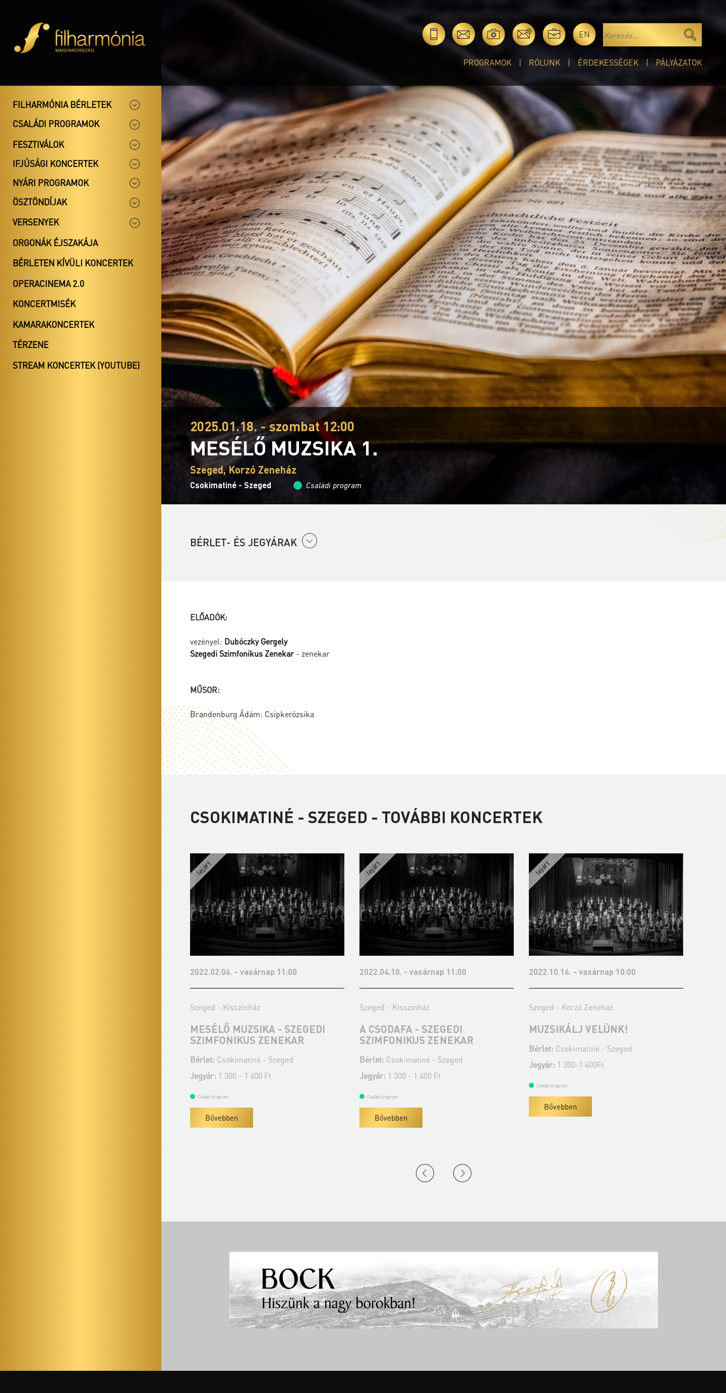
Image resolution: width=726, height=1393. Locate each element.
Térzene (30, 344)
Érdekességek (608, 62)
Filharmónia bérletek (62, 104)
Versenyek (36, 221)
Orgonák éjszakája (55, 242)
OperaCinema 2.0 (48, 283)
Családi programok (56, 123)
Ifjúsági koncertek (55, 163)
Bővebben (221, 1118)
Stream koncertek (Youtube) (76, 365)
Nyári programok (51, 182)
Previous (425, 1173)
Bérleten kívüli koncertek (73, 262)
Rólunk (544, 62)
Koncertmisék (44, 303)
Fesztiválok (38, 144)
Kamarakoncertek (53, 324)
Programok (487, 62)
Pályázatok (679, 62)
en (584, 34)
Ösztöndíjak (40, 201)
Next (462, 1173)
